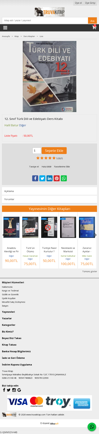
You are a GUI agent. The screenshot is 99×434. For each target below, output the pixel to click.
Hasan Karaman (30, 256)
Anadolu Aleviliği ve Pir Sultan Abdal (11, 251)
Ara (92, 21)
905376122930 (41, 378)
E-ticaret (45, 423)
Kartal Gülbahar (68, 256)
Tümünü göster (89, 271)
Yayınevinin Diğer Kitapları (49, 208)
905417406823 (25, 378)
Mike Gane (87, 256)
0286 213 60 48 (9, 378)
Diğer (11, 256)
